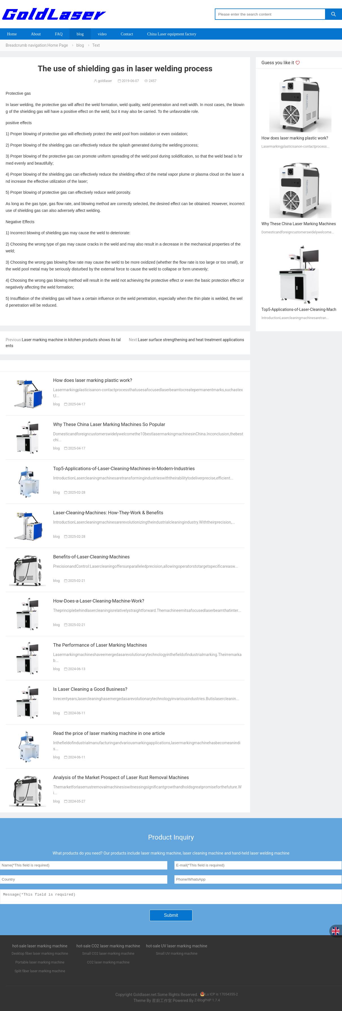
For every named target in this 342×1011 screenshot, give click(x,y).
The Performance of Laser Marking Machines (109, 646)
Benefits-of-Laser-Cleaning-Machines (99, 557)
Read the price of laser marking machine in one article (120, 734)
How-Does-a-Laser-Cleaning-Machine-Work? (108, 602)
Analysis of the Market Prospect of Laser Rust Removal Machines (135, 778)
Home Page (57, 45)
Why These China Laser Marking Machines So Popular (120, 425)
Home (12, 34)
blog (80, 34)
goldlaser (103, 81)
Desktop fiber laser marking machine (40, 955)
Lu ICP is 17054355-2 (219, 996)
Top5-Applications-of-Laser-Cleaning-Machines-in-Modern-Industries (138, 469)
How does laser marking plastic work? (100, 381)
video (102, 34)
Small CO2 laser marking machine (108, 955)
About (36, 34)
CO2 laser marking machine (108, 964)
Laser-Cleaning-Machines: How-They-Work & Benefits (119, 513)
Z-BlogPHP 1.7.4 (207, 1002)
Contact (127, 34)
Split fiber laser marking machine (40, 973)
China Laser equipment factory (171, 34)
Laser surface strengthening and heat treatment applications (191, 339)
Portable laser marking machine (40, 964)
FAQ (58, 34)
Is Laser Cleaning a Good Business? (97, 690)
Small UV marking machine (176, 955)
